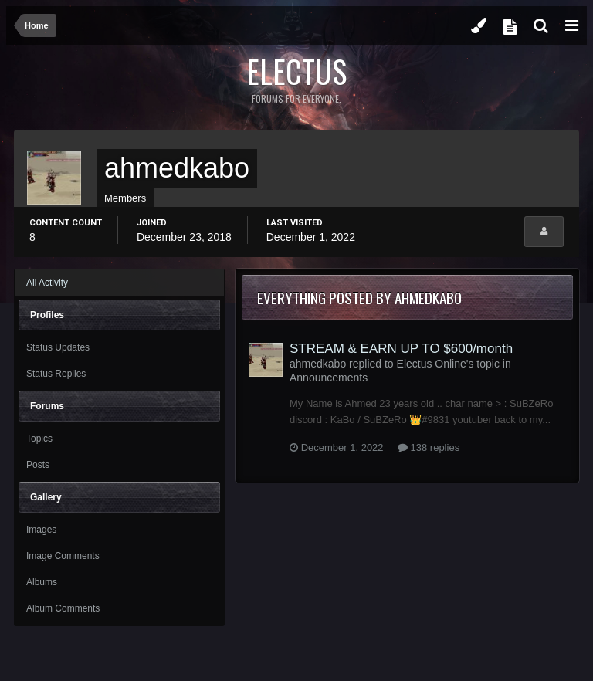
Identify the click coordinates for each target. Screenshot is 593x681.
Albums (41, 582)
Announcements (329, 377)
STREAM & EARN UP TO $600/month (401, 348)
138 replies (428, 447)
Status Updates (58, 347)
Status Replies (56, 373)
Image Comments (63, 556)
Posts (37, 464)
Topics (39, 438)
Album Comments (63, 608)
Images (41, 529)
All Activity (47, 282)
